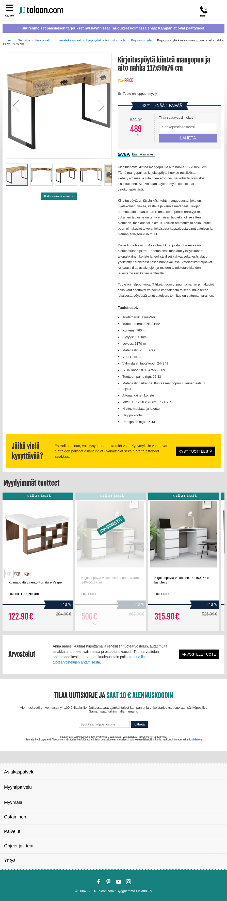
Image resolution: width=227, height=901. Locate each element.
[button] (16, 106)
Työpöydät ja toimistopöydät (106, 40)
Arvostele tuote (199, 654)
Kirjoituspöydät (142, 40)
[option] (8, 574)
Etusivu (8, 40)
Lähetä (139, 724)
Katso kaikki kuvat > (58, 196)
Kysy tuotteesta (195, 451)
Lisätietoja (195, 739)
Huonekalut (43, 40)
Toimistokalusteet (68, 40)
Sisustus (24, 40)
